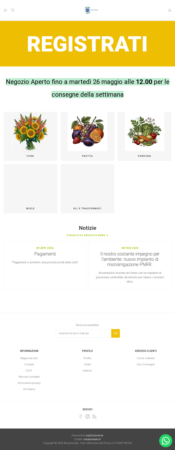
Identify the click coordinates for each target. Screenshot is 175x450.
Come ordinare (146, 358)
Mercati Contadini (29, 376)
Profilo (87, 358)
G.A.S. (29, 370)
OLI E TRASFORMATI (87, 208)
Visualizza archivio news (86, 235)
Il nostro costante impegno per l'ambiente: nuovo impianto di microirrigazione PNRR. (130, 259)
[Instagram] (88, 416)
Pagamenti (45, 254)
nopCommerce (94, 435)
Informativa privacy (29, 383)
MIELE (30, 208)
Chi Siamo (29, 389)
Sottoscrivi (115, 333)
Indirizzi (87, 370)
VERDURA (144, 156)
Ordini (87, 364)
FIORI (30, 156)
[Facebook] (81, 416)
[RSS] (94, 416)
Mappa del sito (29, 358)
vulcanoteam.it (92, 439)
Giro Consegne (146, 364)
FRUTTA (87, 156)
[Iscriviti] (83, 333)
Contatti (29, 364)
